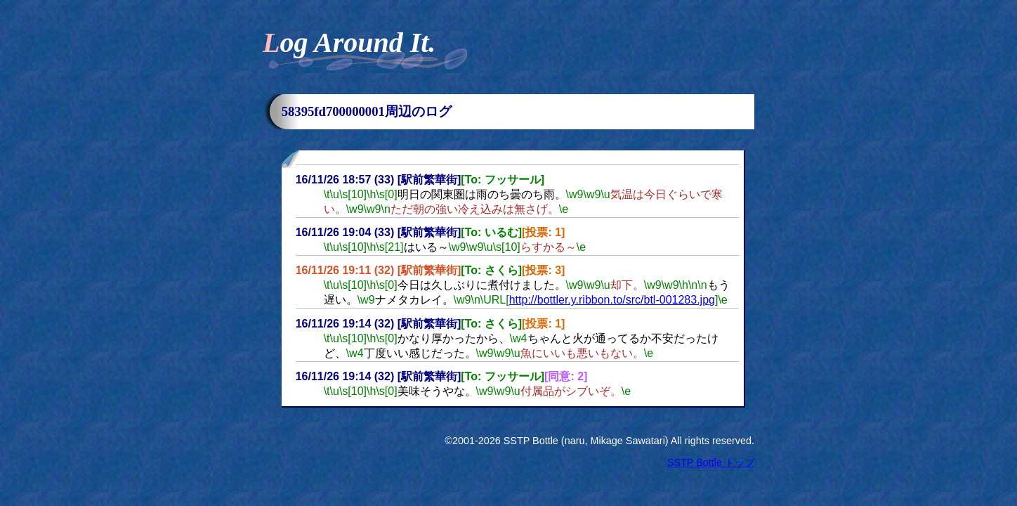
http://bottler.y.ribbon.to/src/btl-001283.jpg (612, 300)
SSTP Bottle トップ (710, 462)
